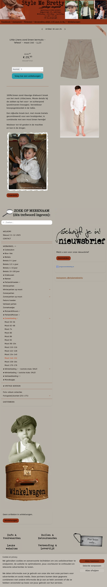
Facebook (5, 22)
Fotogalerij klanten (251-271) (27, 396)
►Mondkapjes (9, 380)
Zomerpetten (8, 293)
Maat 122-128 (11, 351)
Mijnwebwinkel (79, 583)
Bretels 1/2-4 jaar (10, 264)
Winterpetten (8, 286)
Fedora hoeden (9, 300)
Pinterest (28, 22)
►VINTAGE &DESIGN (11, 386)
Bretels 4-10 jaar (10, 268)
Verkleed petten (9, 304)
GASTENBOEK (9, 402)
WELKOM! (7, 231)
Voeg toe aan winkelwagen (28, 76)
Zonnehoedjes (9, 307)
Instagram (17, 22)
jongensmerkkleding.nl (65, 266)
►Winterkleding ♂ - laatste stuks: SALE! (27, 369)
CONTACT (7, 239)
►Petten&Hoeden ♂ (11, 282)
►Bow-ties (8, 253)
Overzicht (12, 195)
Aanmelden (63, 258)
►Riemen (7, 279)
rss (53, 583)
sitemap (49, 583)
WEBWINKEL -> (9, 246)
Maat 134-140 (11, 354)
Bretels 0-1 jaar (10, 261)
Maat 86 (8, 336)
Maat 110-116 (11, 347)
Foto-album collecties (12, 392)
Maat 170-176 (11, 365)
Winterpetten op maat (27, 289)
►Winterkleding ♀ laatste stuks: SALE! (19, 372)
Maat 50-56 (10, 322)
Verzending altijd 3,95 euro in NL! (50, 22)
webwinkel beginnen (61, 583)
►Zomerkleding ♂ (27, 318)
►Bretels (7, 257)
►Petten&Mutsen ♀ (11, 315)
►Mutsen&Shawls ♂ (11, 311)
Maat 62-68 (10, 326)
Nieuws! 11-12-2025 (12, 235)
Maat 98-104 (10, 344)
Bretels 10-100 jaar (11, 271)
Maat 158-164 (11, 362)
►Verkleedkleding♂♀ (12, 376)
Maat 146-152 (11, 358)
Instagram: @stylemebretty (69, 278)
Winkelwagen (74, 22)
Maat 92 (8, 340)
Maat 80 (8, 333)
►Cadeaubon (8, 250)
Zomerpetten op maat (27, 297)
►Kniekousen (8, 275)
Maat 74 (8, 329)
